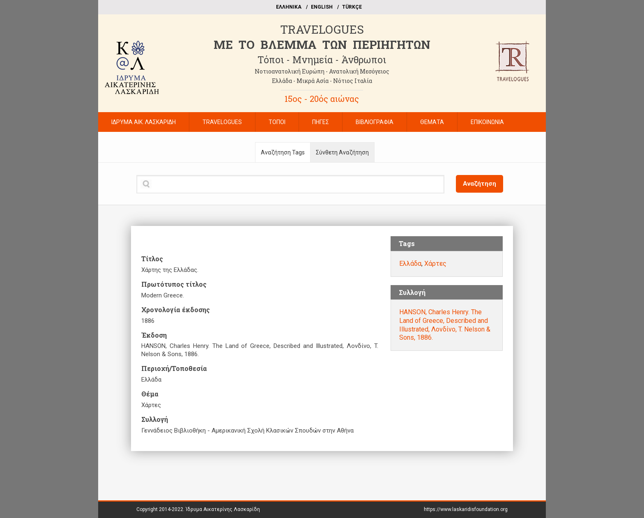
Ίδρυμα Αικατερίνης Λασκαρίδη (223, 509)
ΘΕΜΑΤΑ (432, 122)
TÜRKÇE (352, 7)
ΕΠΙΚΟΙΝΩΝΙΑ (487, 122)
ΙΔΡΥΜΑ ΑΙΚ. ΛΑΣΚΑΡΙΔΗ (143, 122)
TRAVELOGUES (322, 29)
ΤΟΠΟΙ (277, 122)
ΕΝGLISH (322, 7)
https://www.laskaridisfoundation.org (466, 509)
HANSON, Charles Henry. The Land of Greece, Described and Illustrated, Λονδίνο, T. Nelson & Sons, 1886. (444, 324)
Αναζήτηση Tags (283, 152)
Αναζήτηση (479, 183)
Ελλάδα (410, 263)
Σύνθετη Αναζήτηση (342, 152)
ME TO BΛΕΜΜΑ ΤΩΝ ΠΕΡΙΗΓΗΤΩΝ (322, 44)
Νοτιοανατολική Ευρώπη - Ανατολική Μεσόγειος (322, 71)
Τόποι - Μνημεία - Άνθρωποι (322, 59)
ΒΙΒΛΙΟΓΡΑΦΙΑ (374, 122)
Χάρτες (435, 263)
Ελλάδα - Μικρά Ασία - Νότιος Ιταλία (322, 81)
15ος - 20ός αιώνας (322, 98)
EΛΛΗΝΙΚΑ (288, 7)
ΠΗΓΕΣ (320, 122)
